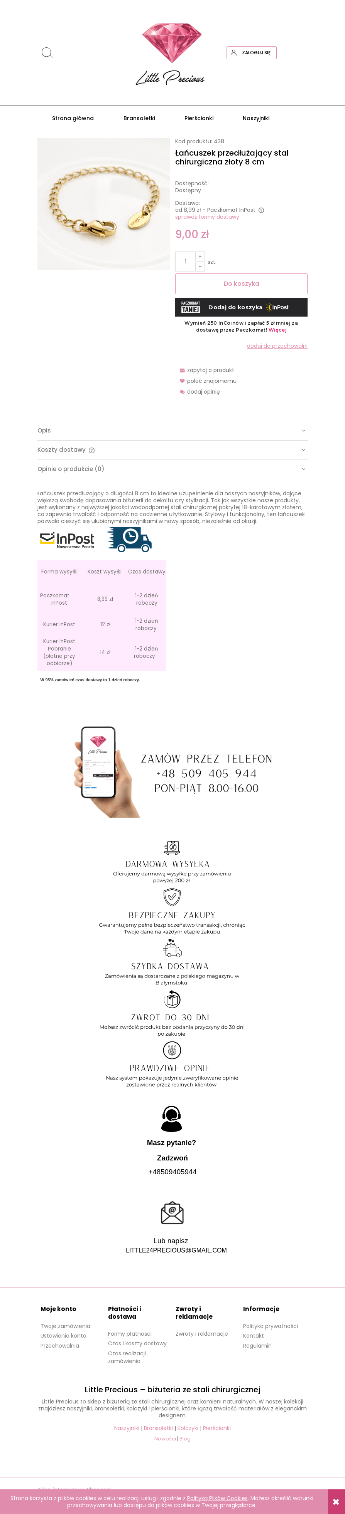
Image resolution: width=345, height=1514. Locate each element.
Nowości (165, 1438)
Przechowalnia (60, 1346)
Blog (185, 1438)
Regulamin (257, 1346)
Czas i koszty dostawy (137, 1343)
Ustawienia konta (63, 1336)
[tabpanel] (172, 593)
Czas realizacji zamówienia (127, 1357)
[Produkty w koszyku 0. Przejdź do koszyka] (301, 52)
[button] (204, 370)
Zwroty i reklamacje (202, 1334)
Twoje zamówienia (65, 1326)
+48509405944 (172, 1172)
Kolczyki (188, 1428)
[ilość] (185, 261)
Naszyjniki (126, 1428)
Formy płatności (130, 1334)
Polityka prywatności (270, 1326)
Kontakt (253, 1336)
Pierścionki (217, 1428)
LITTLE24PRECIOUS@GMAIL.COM (176, 1250)
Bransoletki (158, 1428)
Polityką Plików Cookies (217, 1498)
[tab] (172, 431)
